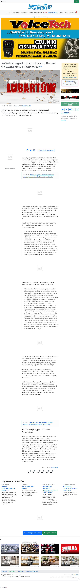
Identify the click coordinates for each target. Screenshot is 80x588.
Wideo (31, 12)
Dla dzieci (24, 485)
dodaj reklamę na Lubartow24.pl (40, 17)
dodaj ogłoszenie (50, 533)
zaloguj (76, 1)
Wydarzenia (24, 12)
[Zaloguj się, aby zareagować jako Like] (28, 472)
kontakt (63, 120)
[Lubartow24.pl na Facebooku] (62, 109)
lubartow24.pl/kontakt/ (70, 77)
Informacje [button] (16, 12)
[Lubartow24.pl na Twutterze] (66, 109)
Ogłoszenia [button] (37, 12)
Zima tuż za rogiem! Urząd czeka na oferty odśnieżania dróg (9, 548)
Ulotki (66, 12)
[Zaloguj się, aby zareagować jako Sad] (46, 472)
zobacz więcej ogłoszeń (32, 533)
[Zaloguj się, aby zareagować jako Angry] (51, 472)
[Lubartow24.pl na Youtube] (70, 109)
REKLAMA (12, 571)
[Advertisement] (10, 192)
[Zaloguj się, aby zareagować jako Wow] (42, 472)
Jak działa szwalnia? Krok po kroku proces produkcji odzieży (69, 561)
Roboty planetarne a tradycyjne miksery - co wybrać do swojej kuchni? (29, 561)
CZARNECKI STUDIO (66, 577)
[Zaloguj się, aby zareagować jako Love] (33, 472)
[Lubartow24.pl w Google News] (73, 109)
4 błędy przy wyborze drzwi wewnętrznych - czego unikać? (8, 561)
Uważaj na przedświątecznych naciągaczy (69, 549)
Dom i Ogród (5, 485)
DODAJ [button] (7, 13)
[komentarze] (3, 110)
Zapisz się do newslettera (46, 150)
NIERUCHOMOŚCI (53, 12)
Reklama (71, 12)
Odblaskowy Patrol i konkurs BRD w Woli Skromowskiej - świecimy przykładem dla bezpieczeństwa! (29, 546)
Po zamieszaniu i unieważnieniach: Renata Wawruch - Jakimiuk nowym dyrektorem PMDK (49, 547)
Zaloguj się (69, 81)
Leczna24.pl (75, 575)
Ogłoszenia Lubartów (13, 481)
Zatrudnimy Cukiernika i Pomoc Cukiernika (70, 488)
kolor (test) (74, 577)
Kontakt (4, 571)
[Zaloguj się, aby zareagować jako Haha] (37, 472)
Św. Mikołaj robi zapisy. (28, 487)
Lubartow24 (26, 106)
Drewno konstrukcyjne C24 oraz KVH (8, 488)
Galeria (61, 12)
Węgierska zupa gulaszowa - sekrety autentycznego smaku (49, 561)
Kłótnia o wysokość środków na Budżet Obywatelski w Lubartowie (28, 65)
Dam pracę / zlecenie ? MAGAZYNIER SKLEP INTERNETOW (50, 489)
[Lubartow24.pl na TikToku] (77, 109)
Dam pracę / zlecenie (48, 485)
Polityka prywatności (32, 571)
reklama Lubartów (10, 168)
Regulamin (21, 571)
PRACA (45, 12)
